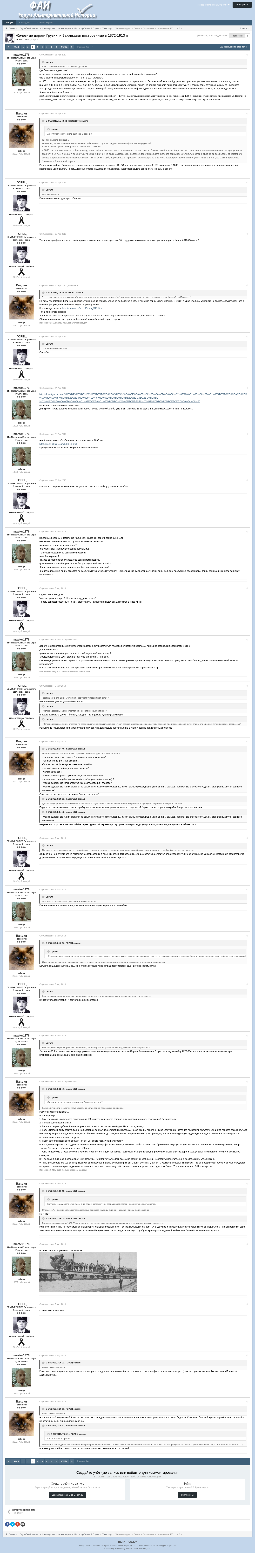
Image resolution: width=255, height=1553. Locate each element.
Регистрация (242, 4)
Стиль (132, 1541)
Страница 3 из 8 (85, 47)
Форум (9, 22)
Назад (16, 47)
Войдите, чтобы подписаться (213, 35)
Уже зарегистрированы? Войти (213, 5)
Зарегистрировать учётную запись (67, 1494)
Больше (244, 28)
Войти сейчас (187, 1494)
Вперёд (63, 47)
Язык (122, 1541)
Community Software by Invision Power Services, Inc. (127, 1548)
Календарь (24, 22)
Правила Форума (44, 22)
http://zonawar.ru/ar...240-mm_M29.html (83, 308)
